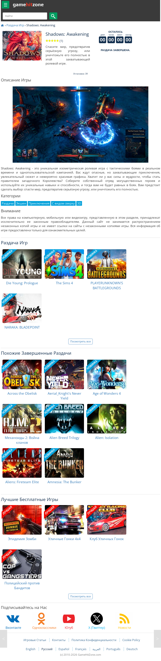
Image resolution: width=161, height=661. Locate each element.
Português (113, 649)
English (31, 649)
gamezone (28, 4)
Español (64, 649)
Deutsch (132, 649)
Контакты (58, 640)
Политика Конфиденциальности (94, 640)
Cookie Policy (131, 640)
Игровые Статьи (34, 640)
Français (81, 649)
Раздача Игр (15, 25)
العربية (97, 649)
